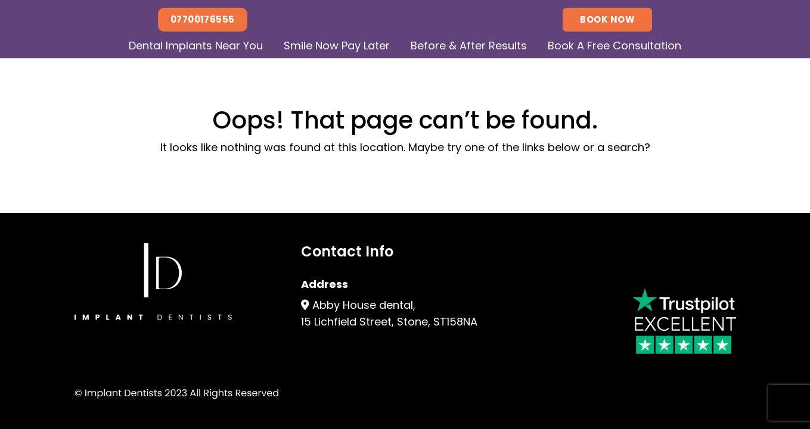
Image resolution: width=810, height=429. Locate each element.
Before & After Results (469, 45)
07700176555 (202, 19)
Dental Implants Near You (196, 45)
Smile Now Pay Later (337, 45)
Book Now (607, 19)
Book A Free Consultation (614, 45)
